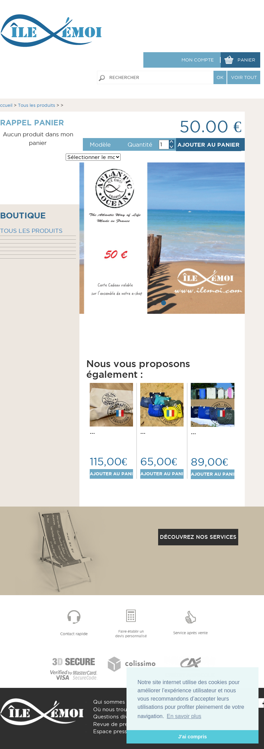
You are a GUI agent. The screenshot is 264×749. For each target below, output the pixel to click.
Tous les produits (36, 105)
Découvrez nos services (198, 537)
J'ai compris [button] (192, 736)
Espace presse (111, 731)
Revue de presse (114, 724)
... (92, 431)
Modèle (100, 144)
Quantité (140, 144)
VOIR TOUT (244, 77)
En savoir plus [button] (184, 716)
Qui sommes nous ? (118, 702)
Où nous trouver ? (116, 709)
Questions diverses (117, 716)
